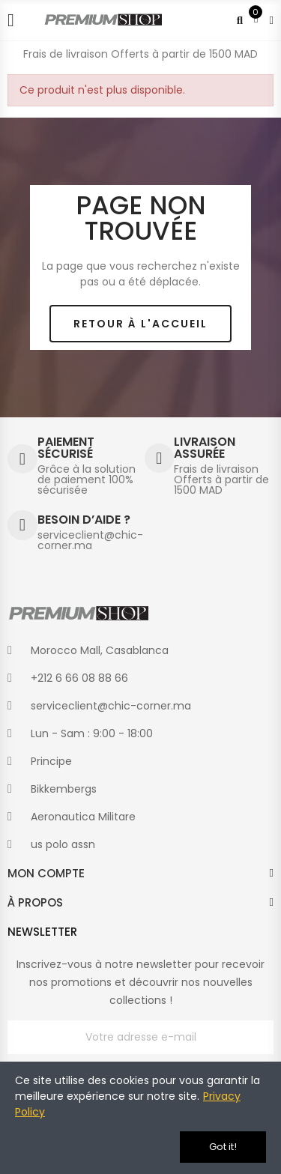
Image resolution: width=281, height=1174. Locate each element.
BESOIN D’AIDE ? (83, 519)
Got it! (223, 1147)
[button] (140, 324)
